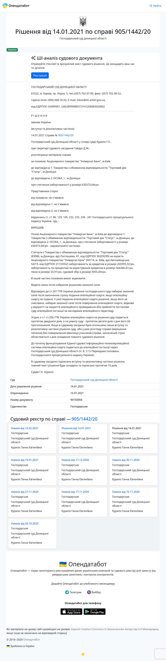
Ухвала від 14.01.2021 (24, 460)
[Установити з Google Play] (94, 611)
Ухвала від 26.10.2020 (24, 523)
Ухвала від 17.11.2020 (75, 492)
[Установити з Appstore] (71, 611)
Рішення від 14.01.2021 (76, 428)
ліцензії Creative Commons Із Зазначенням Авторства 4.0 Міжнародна (114, 629)
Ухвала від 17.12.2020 (75, 460)
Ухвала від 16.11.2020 (126, 492)
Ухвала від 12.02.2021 (24, 428)
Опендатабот (31, 639)
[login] (155, 6)
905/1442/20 (65, 135)
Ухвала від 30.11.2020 (126, 460)
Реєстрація (40, 75)
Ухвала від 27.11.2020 (24, 492)
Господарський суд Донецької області (94, 380)
